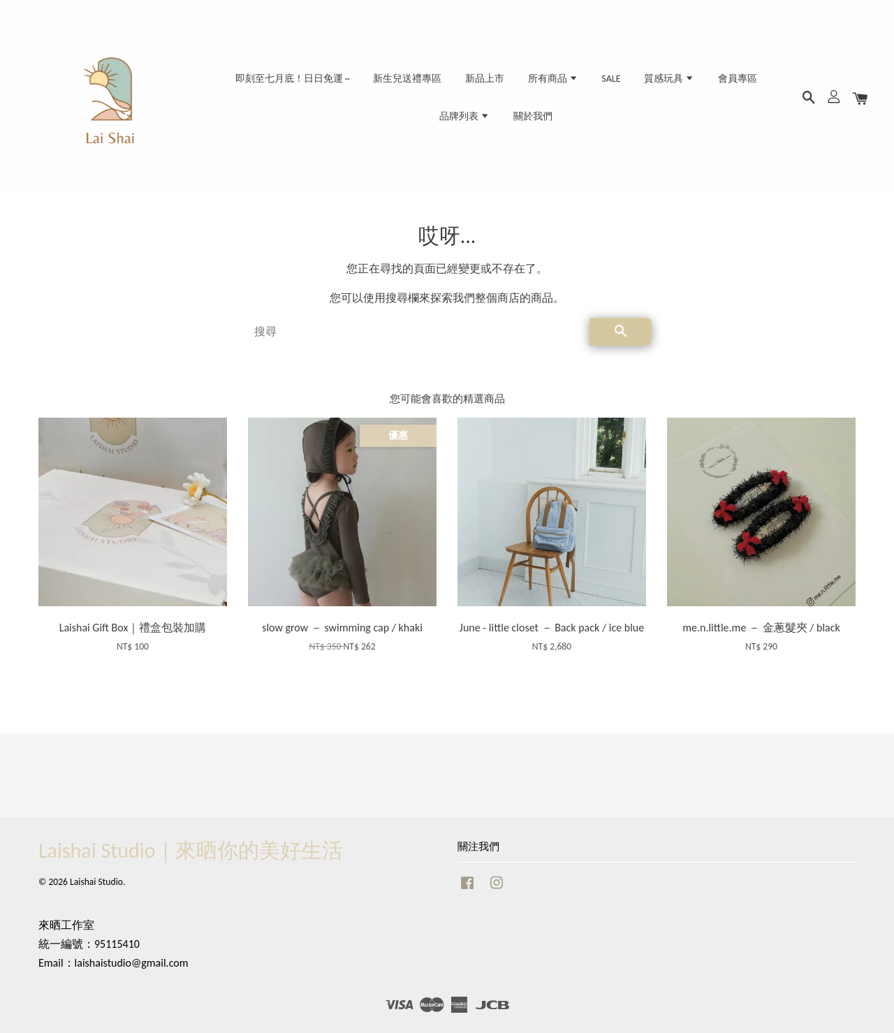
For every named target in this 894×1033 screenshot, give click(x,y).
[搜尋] (416, 332)
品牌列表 (464, 116)
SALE (610, 79)
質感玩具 (669, 79)
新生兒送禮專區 (407, 79)
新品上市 (484, 79)
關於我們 (532, 116)
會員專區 (737, 79)
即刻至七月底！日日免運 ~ (292, 79)
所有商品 (553, 79)
